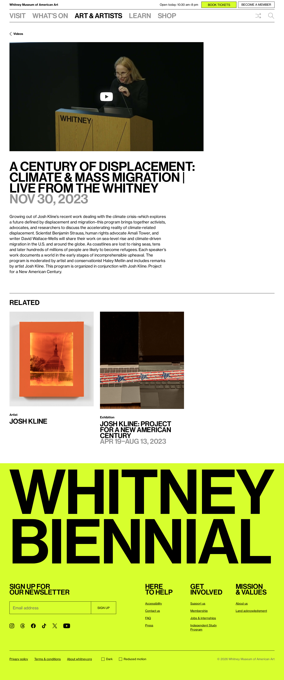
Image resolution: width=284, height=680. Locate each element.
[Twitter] (54, 625)
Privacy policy (18, 659)
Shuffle (258, 16)
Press (149, 625)
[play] (106, 97)
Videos (18, 33)
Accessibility (153, 603)
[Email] (50, 607)
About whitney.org (79, 659)
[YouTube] (66, 625)
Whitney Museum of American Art (33, 4)
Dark (107, 659)
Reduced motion (132, 659)
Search (271, 16)
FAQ (148, 618)
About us (242, 603)
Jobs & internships (203, 618)
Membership (199, 610)
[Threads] (22, 625)
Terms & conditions (47, 659)
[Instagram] (11, 625)
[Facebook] (33, 625)
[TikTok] (44, 625)
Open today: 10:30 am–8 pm (179, 4)
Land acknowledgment (251, 610)
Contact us (152, 610)
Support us (197, 603)
